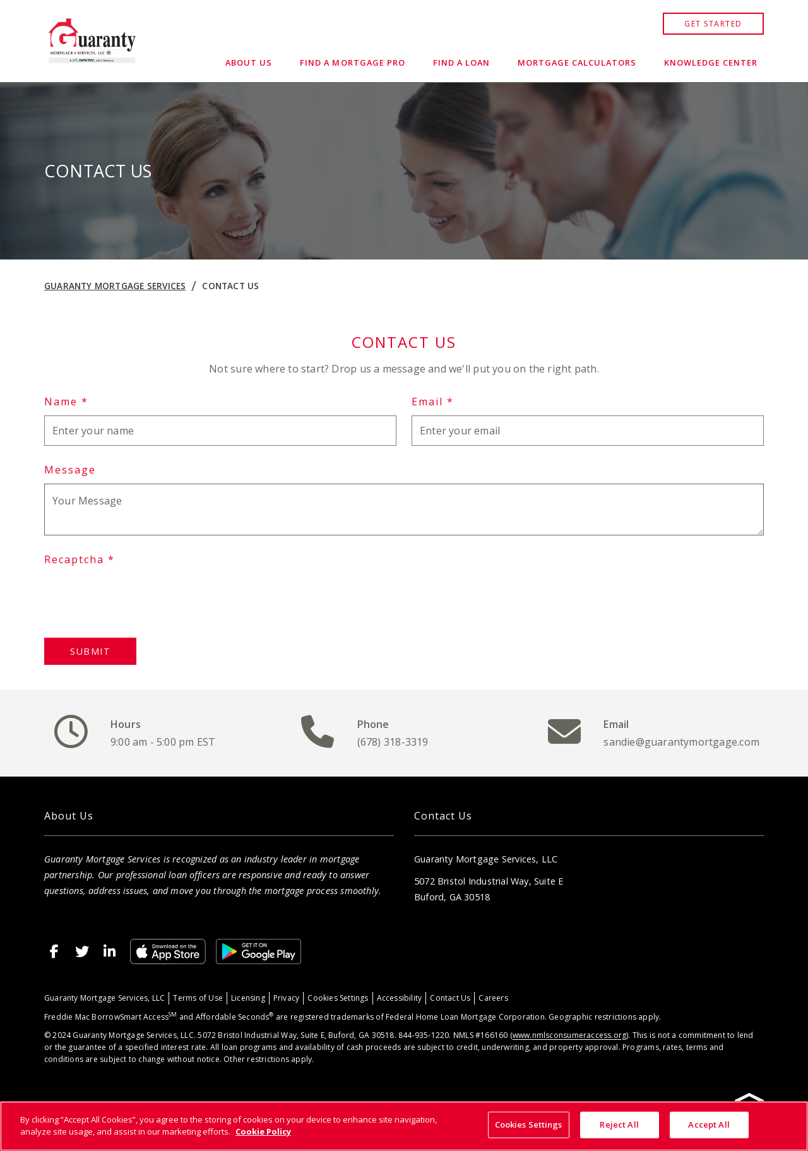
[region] (404, 1126)
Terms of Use (198, 998)
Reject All (619, 1124)
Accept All (708, 1124)
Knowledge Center (711, 62)
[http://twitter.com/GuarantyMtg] (82, 951)
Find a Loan (461, 62)
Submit (90, 651)
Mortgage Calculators (577, 62)
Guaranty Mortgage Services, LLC (104, 998)
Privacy (286, 998)
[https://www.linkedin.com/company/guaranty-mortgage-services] (110, 951)
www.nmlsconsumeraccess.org (569, 1035)
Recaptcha (79, 559)
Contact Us (230, 286)
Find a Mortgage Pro (352, 62)
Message (70, 470)
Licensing (248, 998)
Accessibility (399, 998)
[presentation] (140, 598)
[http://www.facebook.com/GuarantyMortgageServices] (54, 951)
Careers (493, 998)
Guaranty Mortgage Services (115, 286)
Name (66, 402)
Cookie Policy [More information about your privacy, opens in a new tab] (263, 1131)
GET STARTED (713, 23)
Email (433, 402)
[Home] (92, 41)
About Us (248, 62)
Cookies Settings (337, 998)
